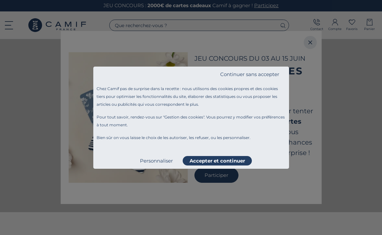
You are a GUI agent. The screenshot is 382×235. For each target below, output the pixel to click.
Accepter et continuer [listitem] (217, 161)
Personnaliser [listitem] (156, 161)
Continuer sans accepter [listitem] (249, 74)
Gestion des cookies (183, 117)
